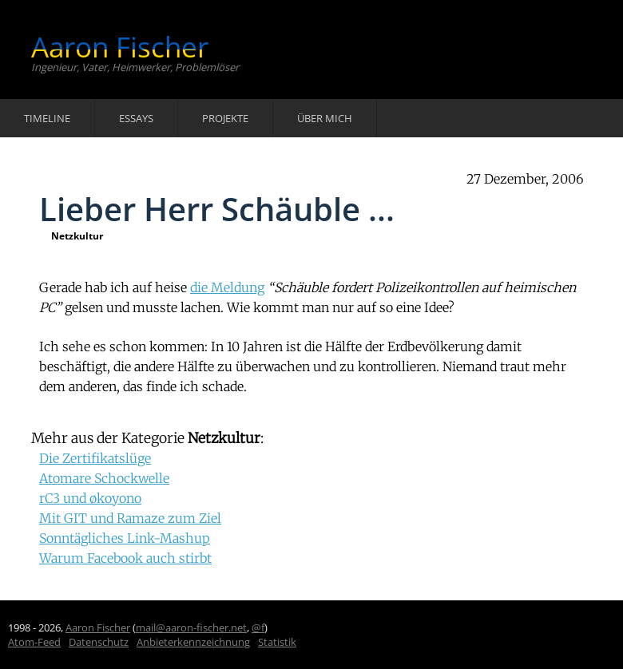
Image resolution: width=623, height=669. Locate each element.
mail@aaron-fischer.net (191, 627)
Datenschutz (99, 642)
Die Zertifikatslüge (95, 458)
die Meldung (227, 287)
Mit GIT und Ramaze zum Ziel (130, 518)
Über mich (324, 118)
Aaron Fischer (119, 46)
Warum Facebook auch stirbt (125, 558)
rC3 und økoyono (90, 498)
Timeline (47, 118)
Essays (136, 118)
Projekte (225, 118)
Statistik (277, 642)
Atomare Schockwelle (104, 478)
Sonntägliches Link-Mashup (124, 538)
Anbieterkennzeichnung (193, 642)
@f (258, 627)
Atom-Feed (34, 642)
